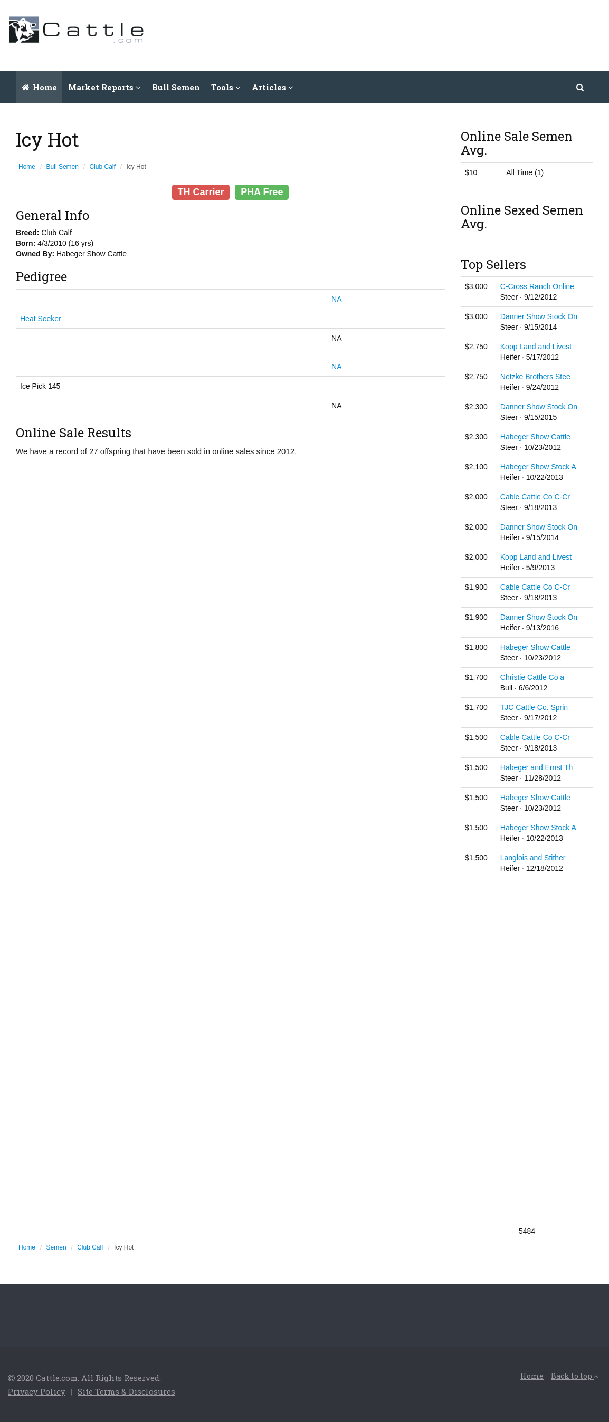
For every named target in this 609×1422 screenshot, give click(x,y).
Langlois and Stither (533, 857)
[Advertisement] (409, 34)
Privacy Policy (37, 1391)
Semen (56, 1247)
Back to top (574, 1376)
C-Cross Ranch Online (537, 286)
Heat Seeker (40, 318)
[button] (580, 87)
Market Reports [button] (104, 87)
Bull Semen (176, 87)
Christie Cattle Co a (532, 677)
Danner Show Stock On (538, 316)
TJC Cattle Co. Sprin (534, 707)
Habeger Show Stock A (538, 467)
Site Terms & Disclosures (127, 1391)
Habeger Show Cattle (535, 437)
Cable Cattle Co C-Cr (535, 497)
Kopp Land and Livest (536, 346)
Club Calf (103, 166)
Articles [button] (272, 87)
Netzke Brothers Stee (535, 376)
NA (336, 299)
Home (39, 87)
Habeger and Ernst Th (536, 767)
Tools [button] (226, 87)
